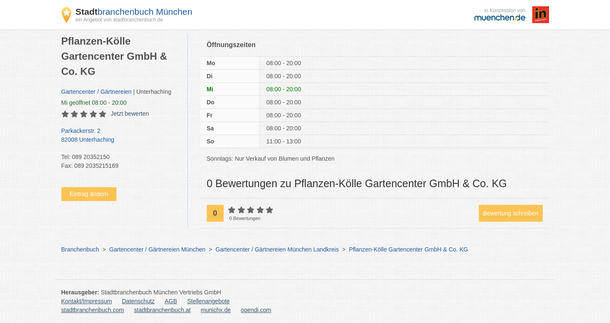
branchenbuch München (134, 11)
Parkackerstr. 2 (120, 135)
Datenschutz (138, 301)
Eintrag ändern (89, 194)
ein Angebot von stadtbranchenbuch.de (119, 20)
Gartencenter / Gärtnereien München (157, 249)
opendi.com (256, 310)
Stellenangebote (208, 301)
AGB (171, 301)
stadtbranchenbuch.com (92, 310)
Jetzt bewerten (130, 113)
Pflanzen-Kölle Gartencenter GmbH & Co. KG (408, 249)
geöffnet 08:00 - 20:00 (94, 102)
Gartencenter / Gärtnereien (96, 91)
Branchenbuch (80, 249)
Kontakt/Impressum (86, 301)
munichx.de (216, 310)
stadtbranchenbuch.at (162, 310)
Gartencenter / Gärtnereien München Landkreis (277, 249)
